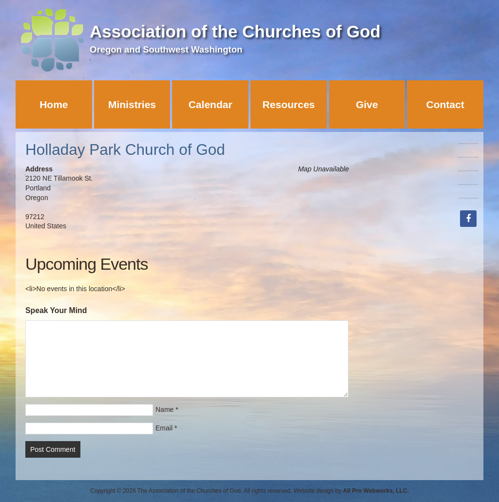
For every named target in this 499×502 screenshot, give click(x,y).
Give (367, 104)
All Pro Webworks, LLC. (376, 490)
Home (53, 104)
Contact (445, 104)
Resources (289, 104)
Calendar (210, 104)
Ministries (132, 104)
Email (164, 428)
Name (164, 409)
